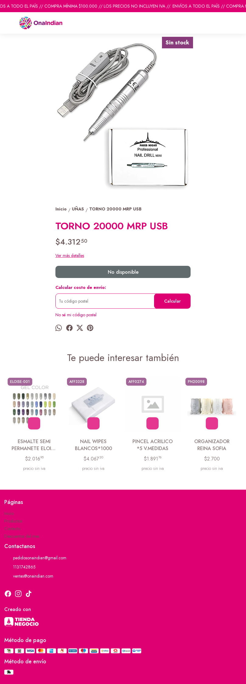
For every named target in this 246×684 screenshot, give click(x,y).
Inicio (9, 513)
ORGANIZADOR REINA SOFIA (212, 445)
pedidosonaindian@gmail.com (35, 558)
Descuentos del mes (21, 536)
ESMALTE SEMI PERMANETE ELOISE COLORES (34, 445)
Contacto (12, 529)
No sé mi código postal (76, 315)
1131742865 (20, 567)
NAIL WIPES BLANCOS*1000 (93, 445)
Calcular (172, 301)
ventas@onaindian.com (28, 576)
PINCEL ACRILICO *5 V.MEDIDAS (152, 445)
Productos (13, 521)
